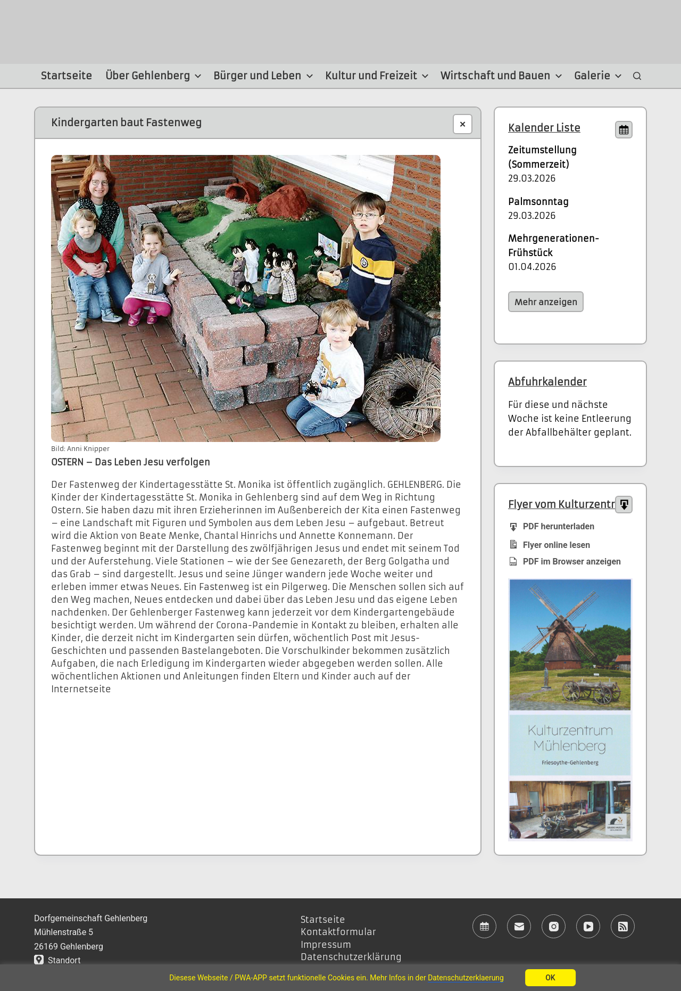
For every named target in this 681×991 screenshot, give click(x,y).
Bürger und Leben (264, 76)
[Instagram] (554, 926)
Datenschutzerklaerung (466, 977)
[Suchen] (637, 76)
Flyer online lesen (549, 544)
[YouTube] (588, 926)
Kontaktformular (338, 932)
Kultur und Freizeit (378, 76)
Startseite (66, 76)
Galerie (599, 76)
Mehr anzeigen (545, 302)
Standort (57, 960)
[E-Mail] (519, 926)
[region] (340, 977)
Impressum (326, 944)
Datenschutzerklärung (351, 957)
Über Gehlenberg (155, 76)
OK (551, 977)
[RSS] (623, 926)
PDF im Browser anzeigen (564, 561)
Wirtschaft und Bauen (503, 76)
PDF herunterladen (551, 525)
